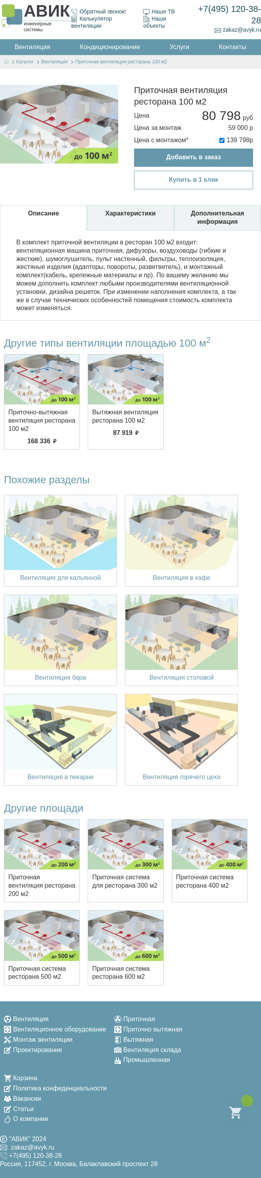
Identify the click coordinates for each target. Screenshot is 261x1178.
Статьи (19, 1109)
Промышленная (142, 1059)
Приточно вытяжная (148, 1029)
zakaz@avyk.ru (238, 30)
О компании (26, 1118)
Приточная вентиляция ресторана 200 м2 (41, 885)
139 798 (237, 140)
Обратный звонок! (98, 11)
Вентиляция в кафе (181, 577)
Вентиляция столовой (182, 677)
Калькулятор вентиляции (91, 22)
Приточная (134, 1019)
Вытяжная (133, 1039)
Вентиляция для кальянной (60, 577)
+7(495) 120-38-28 (229, 14)
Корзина (20, 1078)
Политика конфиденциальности (55, 1088)
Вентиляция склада (147, 1049)
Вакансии (22, 1098)
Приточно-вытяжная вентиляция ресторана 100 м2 (41, 420)
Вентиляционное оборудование (55, 1029)
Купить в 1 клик (193, 179)
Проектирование (33, 1049)
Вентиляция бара (60, 677)
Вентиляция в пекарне (60, 777)
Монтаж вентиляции (38, 1039)
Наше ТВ (159, 11)
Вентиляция (26, 1019)
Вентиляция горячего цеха (182, 777)
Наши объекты (154, 22)
